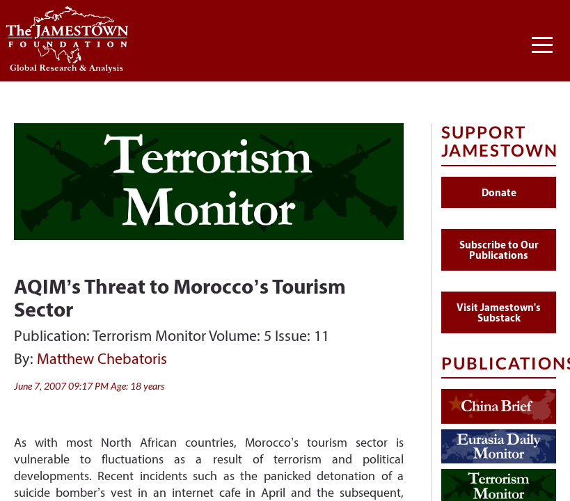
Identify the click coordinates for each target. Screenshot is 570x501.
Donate (499, 192)
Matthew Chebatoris (102, 358)
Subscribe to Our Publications (499, 250)
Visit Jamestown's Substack (499, 312)
